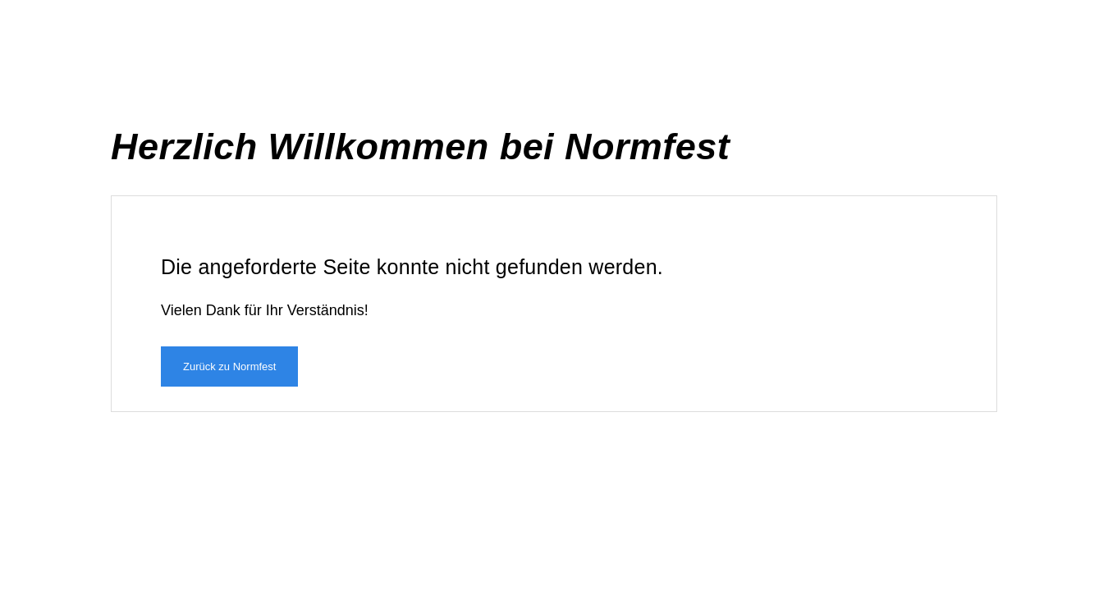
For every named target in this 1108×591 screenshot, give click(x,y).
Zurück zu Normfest (229, 366)
